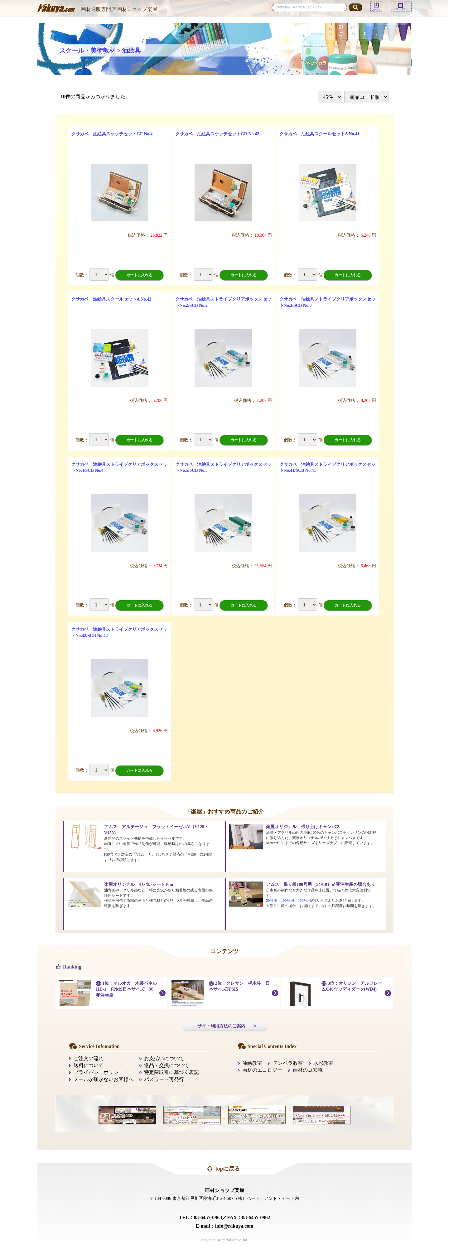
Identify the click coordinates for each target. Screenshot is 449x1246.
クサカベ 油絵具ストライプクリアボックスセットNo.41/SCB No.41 (327, 467)
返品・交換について (166, 1065)
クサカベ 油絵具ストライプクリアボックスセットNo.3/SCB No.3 (327, 302)
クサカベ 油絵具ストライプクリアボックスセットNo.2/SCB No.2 (223, 302)
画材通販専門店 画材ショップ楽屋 (119, 9)
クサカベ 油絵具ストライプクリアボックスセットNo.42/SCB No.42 (119, 632)
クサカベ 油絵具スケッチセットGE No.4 (111, 134)
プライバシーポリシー (98, 1072)
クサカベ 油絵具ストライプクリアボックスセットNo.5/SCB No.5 (223, 467)
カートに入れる (139, 275)
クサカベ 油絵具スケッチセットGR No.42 (217, 134)
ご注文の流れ (89, 1058)
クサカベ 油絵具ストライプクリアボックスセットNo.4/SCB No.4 (119, 467)
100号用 (287, 900)
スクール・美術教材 (87, 50)
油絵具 (131, 50)
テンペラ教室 (288, 1063)
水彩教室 (323, 1063)
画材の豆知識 (308, 1070)
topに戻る (227, 1169)
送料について (89, 1065)
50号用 (271, 900)
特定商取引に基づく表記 (171, 1072)
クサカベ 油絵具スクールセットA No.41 (319, 134)
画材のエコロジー (262, 1070)
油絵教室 (252, 1063)
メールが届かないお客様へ (103, 1079)
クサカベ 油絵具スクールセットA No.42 (111, 299)
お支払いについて (164, 1058)
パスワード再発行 (164, 1079)
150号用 (304, 900)
